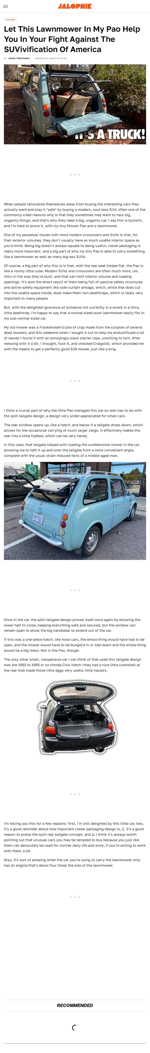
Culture (10, 19)
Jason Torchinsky (19, 58)
